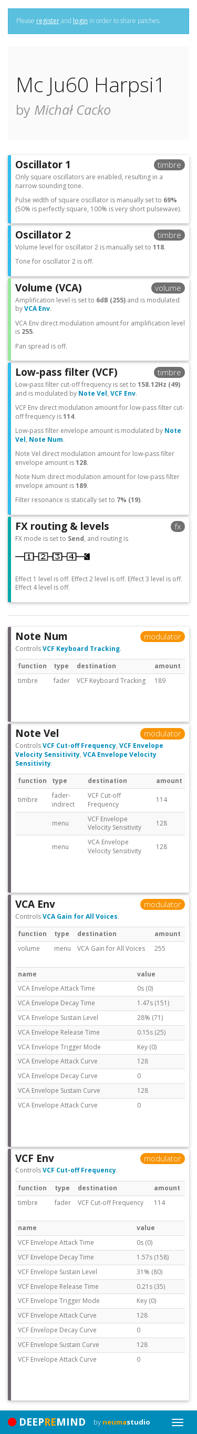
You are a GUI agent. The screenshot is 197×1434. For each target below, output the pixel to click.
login (80, 20)
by (122, 1422)
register (47, 20)
